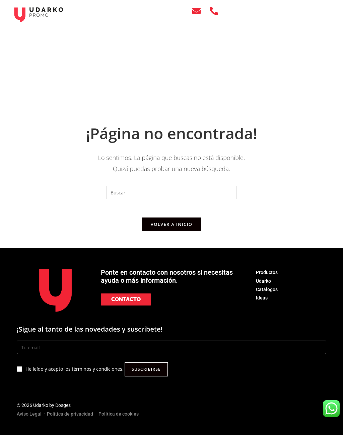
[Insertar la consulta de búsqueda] (171, 192)
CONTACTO (279, 60)
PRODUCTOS (279, 14)
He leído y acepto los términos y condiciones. (74, 371)
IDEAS (279, 45)
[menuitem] (279, 76)
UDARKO (279, 29)
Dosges (63, 407)
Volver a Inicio (171, 226)
